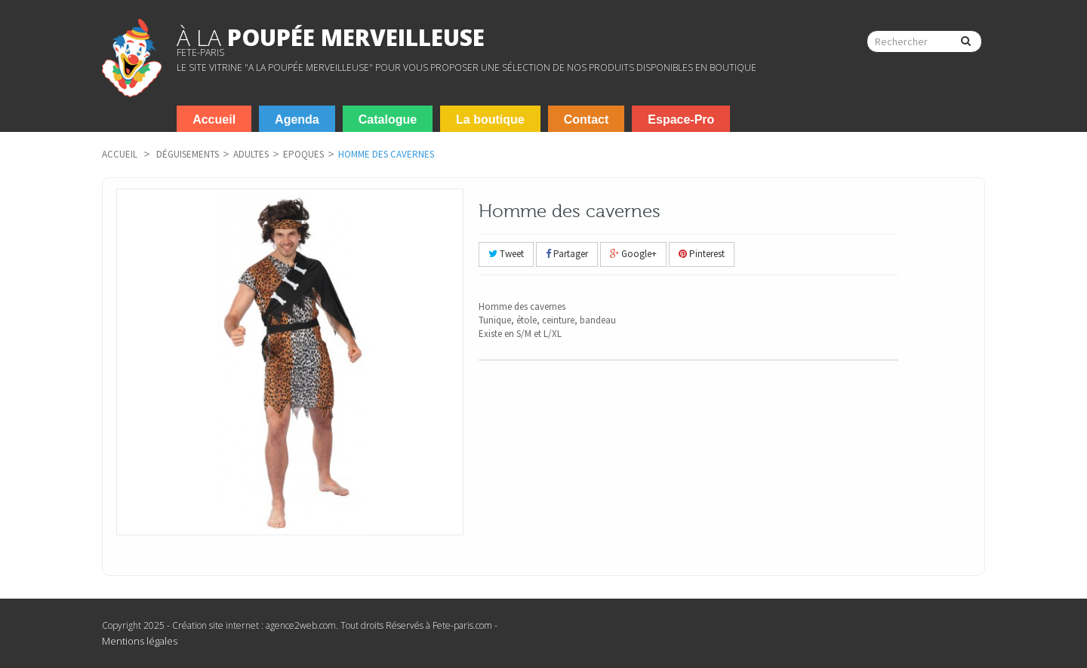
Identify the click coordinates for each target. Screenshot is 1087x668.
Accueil (119, 154)
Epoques (303, 154)
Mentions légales (139, 641)
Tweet (506, 253)
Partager (567, 253)
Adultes (251, 154)
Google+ (633, 253)
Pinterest (702, 253)
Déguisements (187, 154)
